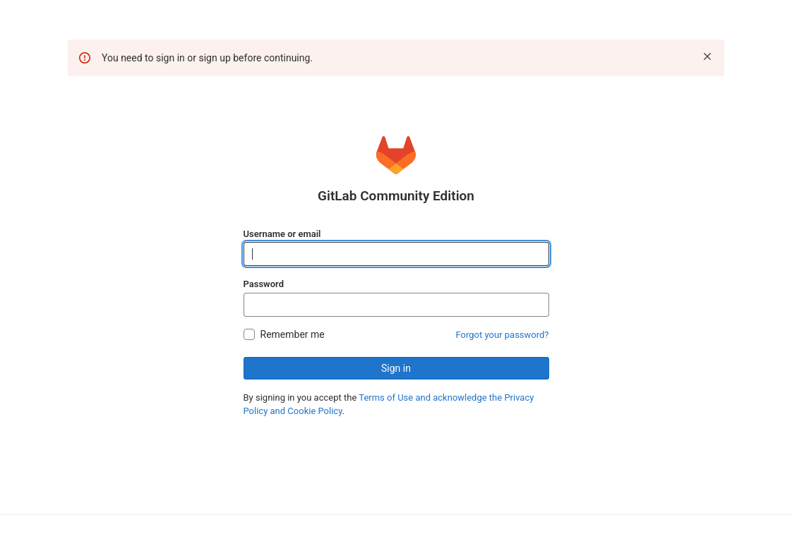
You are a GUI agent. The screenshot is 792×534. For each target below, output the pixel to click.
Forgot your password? (502, 334)
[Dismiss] (707, 56)
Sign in (396, 368)
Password (264, 284)
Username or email (282, 234)
